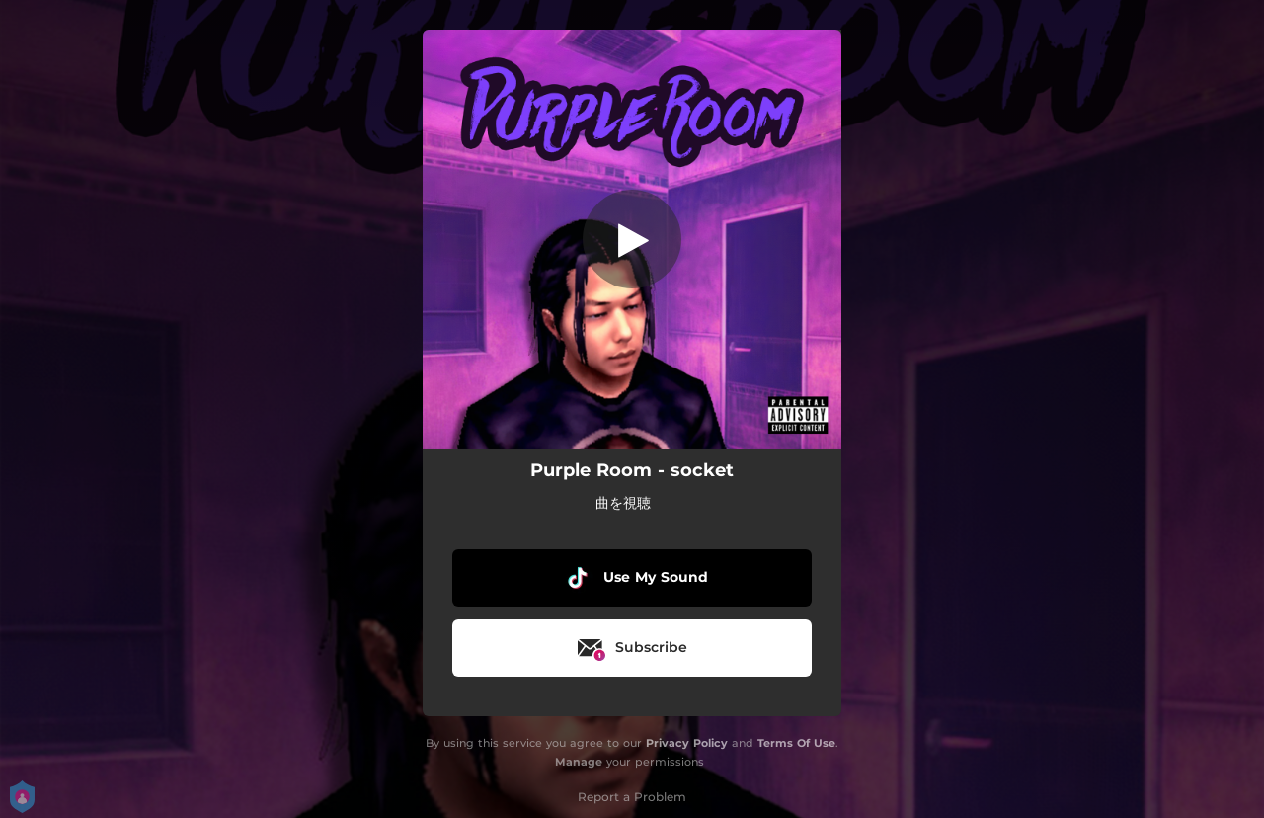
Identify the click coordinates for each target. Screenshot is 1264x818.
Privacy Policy (687, 743)
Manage (578, 762)
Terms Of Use (796, 743)
